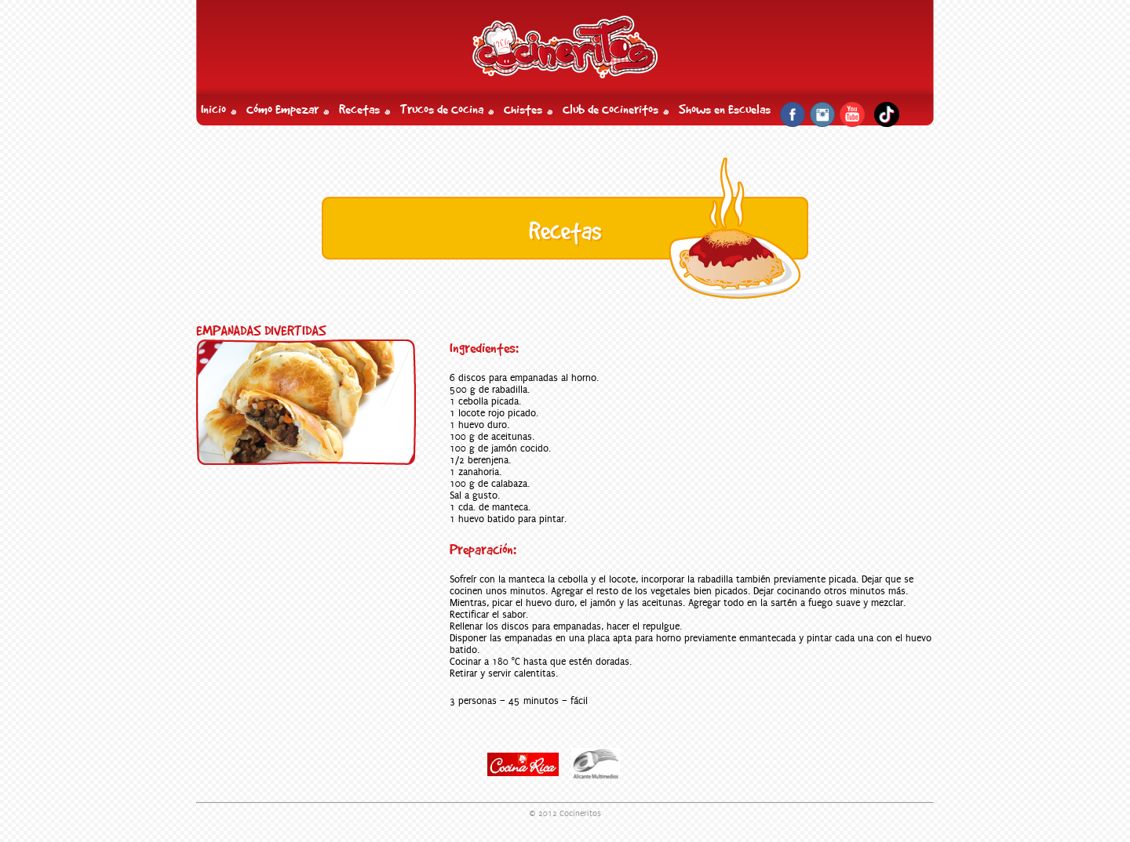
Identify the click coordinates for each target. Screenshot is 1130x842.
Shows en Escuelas (725, 109)
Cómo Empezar (282, 109)
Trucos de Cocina (441, 109)
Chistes (523, 109)
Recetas (359, 109)
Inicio (213, 109)
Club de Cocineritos (610, 109)
